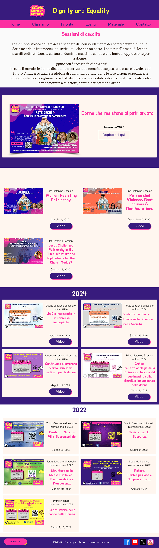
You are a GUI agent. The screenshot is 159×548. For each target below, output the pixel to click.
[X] (143, 542)
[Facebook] (127, 542)
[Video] (61, 226)
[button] (40, 24)
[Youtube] (135, 542)
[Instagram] (150, 542)
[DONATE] (15, 541)
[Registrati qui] (114, 134)
